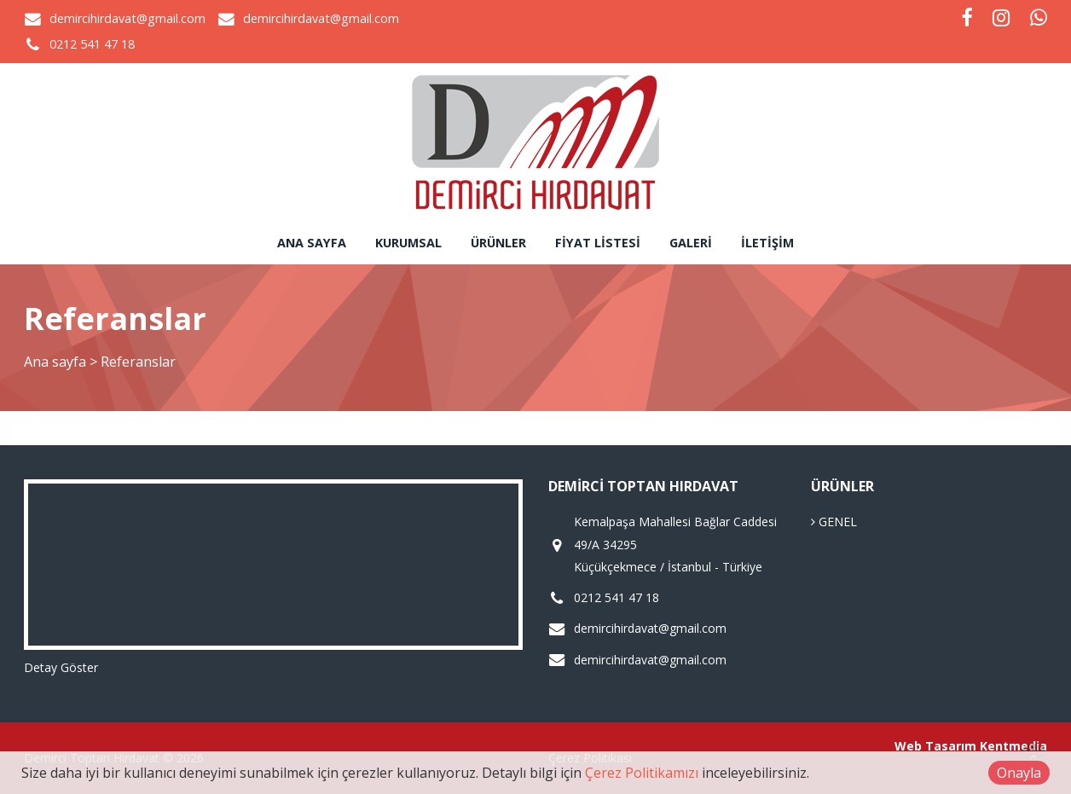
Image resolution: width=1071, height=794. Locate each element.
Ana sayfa (311, 243)
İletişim (767, 243)
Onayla (1019, 772)
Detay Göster (61, 667)
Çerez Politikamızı (641, 772)
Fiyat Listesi (597, 243)
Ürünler (498, 243)
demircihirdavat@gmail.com (127, 18)
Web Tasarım (935, 746)
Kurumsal (408, 243)
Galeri (690, 243)
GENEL (834, 521)
